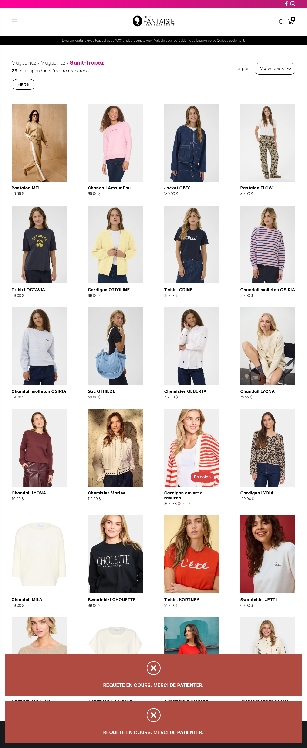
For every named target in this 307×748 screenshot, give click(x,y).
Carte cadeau (204, 22)
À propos (232, 22)
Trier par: (241, 69)
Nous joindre (260, 22)
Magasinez (44, 22)
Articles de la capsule (81, 22)
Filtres (23, 84)
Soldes (115, 22)
